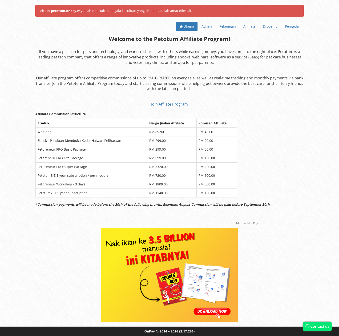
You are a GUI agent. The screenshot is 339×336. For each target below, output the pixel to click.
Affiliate (249, 26)
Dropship (270, 26)
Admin (207, 26)
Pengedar (292, 26)
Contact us (317, 326)
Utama (187, 26)
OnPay (149, 331)
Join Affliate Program (169, 104)
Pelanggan (227, 26)
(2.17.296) (187, 331)
